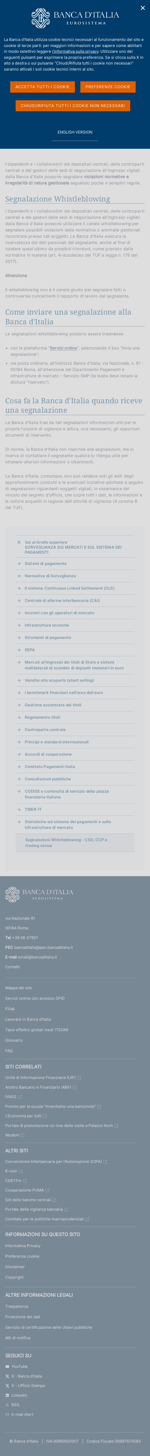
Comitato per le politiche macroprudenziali (44, 1218)
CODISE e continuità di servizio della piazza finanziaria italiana (67, 794)
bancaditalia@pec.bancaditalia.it (43, 947)
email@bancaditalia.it (37, 957)
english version (74, 135)
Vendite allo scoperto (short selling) (59, 680)
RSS (12, 1404)
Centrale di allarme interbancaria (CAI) (62, 600)
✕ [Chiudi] (143, 8)
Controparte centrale (45, 729)
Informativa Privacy (22, 1245)
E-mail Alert (19, 1414)
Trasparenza (16, 1306)
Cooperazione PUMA (24, 1190)
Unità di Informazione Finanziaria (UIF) (40, 1077)
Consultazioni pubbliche (48, 778)
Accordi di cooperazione (48, 754)
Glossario (14, 1040)
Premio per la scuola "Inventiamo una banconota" (50, 1106)
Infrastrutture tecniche (47, 625)
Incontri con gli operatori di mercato (59, 612)
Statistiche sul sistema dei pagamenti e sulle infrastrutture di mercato (68, 824)
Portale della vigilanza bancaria (34, 1209)
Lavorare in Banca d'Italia (28, 1019)
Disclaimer (15, 1266)
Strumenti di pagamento (48, 637)
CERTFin (13, 1180)
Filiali (10, 1008)
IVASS (10, 1096)
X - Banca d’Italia (23, 1376)
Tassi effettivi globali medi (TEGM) (36, 1029)
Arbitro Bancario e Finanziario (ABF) (38, 1087)
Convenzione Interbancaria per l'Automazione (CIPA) (53, 1161)
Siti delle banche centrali (28, 1199)
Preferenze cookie (22, 1256)
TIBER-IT (33, 809)
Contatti (12, 966)
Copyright (14, 1277)
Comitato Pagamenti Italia (50, 766)
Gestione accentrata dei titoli (53, 704)
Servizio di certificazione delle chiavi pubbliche (48, 1327)
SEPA (30, 649)
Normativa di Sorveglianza (50, 575)
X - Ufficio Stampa (25, 1385)
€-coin (11, 1170)
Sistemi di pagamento (46, 563)
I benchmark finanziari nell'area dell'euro (64, 692)
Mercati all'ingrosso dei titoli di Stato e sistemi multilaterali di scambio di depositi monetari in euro (74, 665)
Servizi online (63, 348)
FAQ (9, 1050)
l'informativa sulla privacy (75, 51)
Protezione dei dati (22, 1316)
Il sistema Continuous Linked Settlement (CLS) (70, 588)
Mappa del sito (18, 987)
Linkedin (16, 1395)
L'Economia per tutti (23, 1115)
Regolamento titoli (42, 717)
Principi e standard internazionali (57, 741)
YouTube (16, 1366)
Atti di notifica (17, 1337)
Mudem (12, 1134)
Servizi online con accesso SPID (35, 998)
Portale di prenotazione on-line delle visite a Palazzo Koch (59, 1125)
